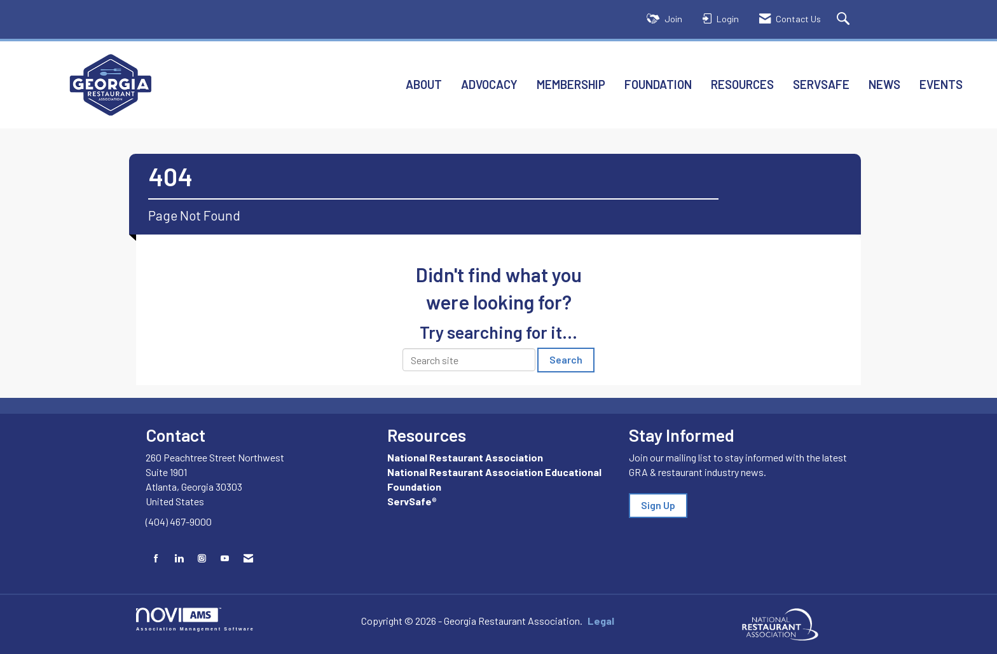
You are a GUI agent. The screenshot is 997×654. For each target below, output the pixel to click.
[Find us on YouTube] (224, 558)
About (424, 84)
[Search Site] (845, 19)
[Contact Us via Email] (248, 558)
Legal (601, 621)
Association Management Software (195, 619)
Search (565, 359)
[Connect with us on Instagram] (201, 558)
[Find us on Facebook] (156, 558)
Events (941, 84)
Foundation (658, 84)
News (884, 84)
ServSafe (821, 84)
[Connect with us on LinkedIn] (178, 558)
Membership (571, 84)
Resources (742, 84)
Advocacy (489, 84)
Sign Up (658, 505)
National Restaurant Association (465, 457)
